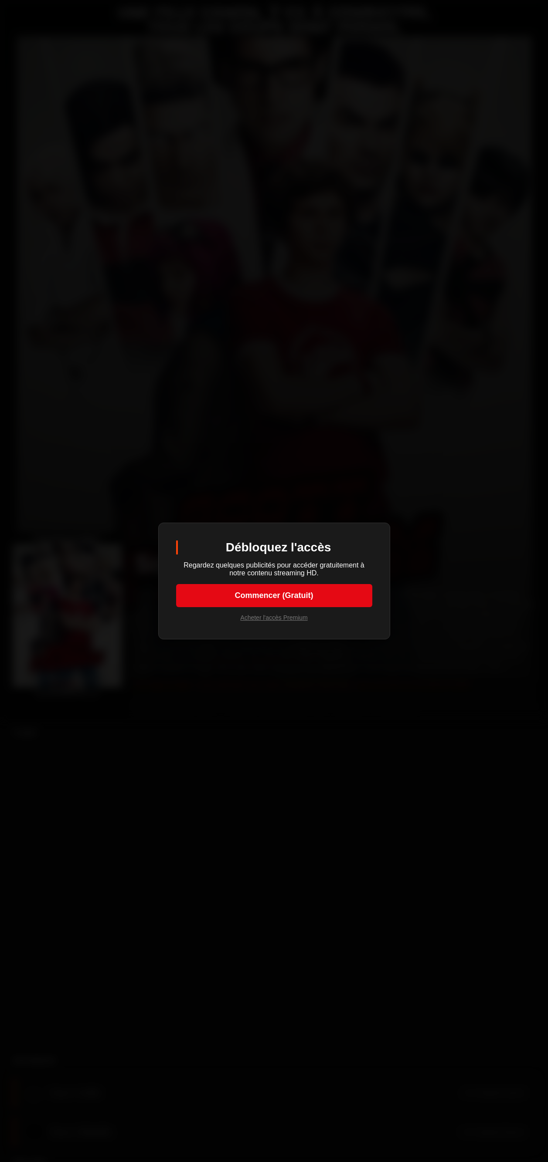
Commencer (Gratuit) (274, 595)
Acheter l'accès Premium (273, 617)
